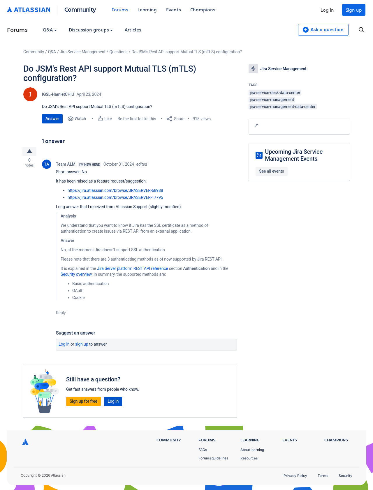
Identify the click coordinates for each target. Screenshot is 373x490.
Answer (52, 118)
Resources (249, 458)
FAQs (202, 449)
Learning (147, 9)
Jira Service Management (82, 51)
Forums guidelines (213, 458)
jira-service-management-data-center (282, 106)
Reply (61, 314)
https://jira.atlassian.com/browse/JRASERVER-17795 (115, 198)
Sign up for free (83, 402)
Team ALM (65, 165)
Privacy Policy (295, 475)
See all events (271, 171)
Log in (327, 10)
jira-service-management (272, 99)
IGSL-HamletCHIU (58, 94)
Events (173, 9)
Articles (133, 29)
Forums (120, 9)
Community (80, 9)
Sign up (354, 10)
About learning (252, 449)
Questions (119, 51)
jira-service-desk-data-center (275, 92)
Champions (202, 9)
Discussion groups (91, 29)
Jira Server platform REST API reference (132, 269)
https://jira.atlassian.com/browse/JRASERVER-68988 (115, 191)
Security (345, 475)
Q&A (50, 29)
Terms (323, 475)
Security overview (76, 275)
